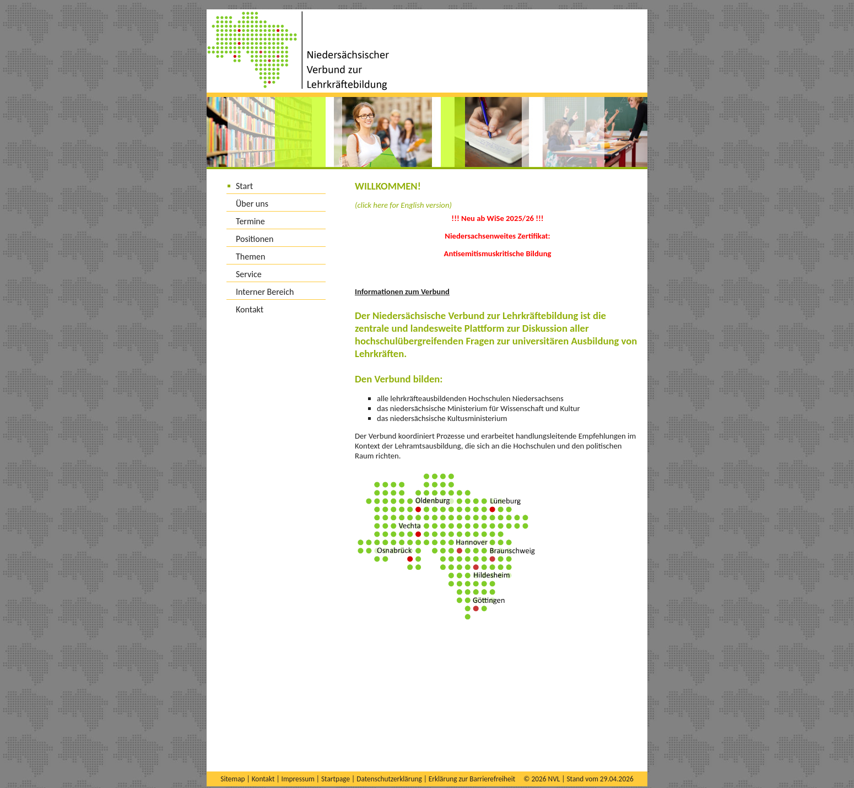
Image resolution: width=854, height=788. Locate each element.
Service (249, 274)
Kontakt (249, 309)
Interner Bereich (265, 292)
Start (244, 186)
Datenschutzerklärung (388, 779)
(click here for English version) (403, 205)
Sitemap (232, 779)
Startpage (335, 779)
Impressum (298, 779)
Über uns (252, 203)
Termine (250, 221)
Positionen (254, 239)
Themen (250, 256)
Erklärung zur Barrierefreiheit (472, 779)
